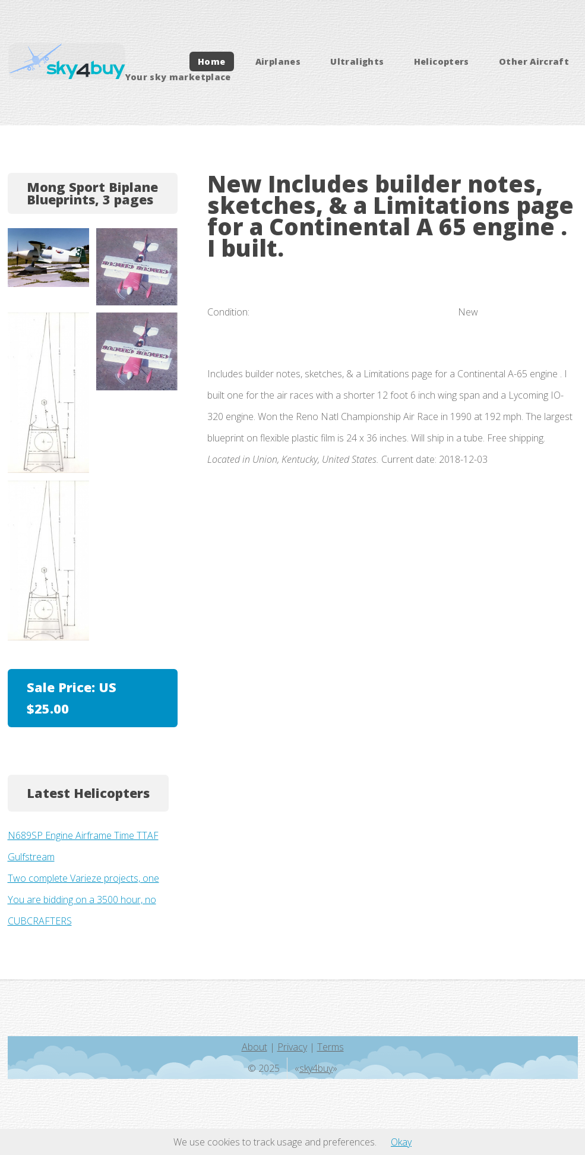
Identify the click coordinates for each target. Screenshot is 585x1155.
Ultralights (357, 61)
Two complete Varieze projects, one (83, 878)
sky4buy (316, 1068)
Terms (330, 1046)
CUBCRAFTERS (40, 920)
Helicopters (441, 61)
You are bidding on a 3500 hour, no (82, 899)
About (254, 1046)
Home (211, 61)
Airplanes (278, 61)
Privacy (292, 1046)
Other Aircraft (534, 61)
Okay (401, 1141)
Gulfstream (31, 856)
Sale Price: (71, 698)
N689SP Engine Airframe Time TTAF (83, 835)
